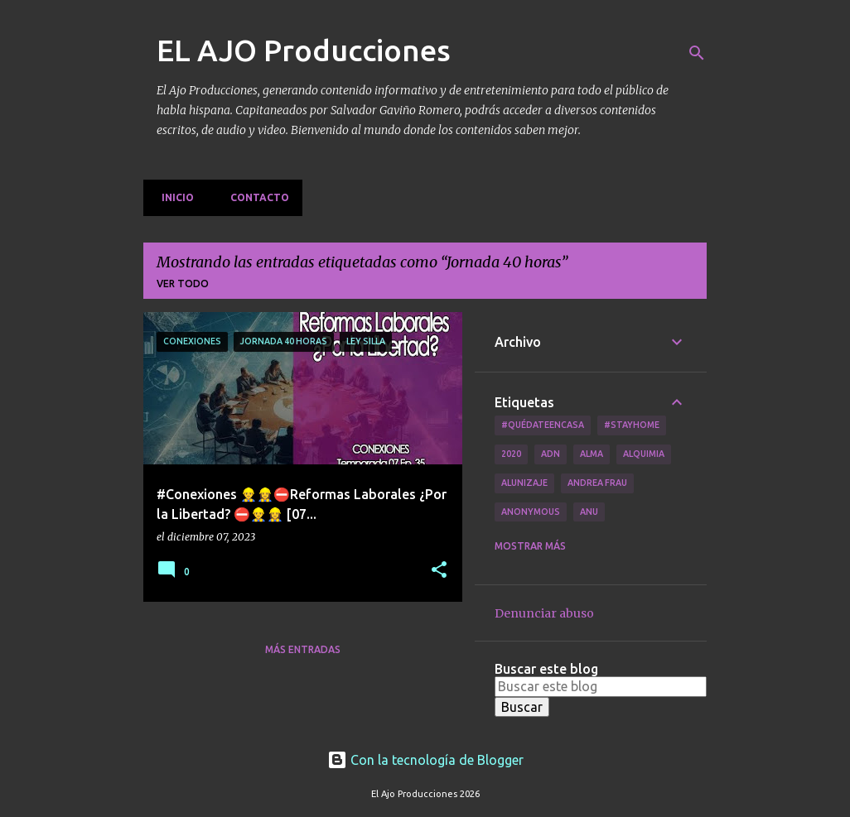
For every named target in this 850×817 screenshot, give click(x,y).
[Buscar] (697, 53)
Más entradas (302, 649)
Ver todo (183, 283)
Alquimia (643, 454)
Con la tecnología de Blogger (425, 759)
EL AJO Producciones (304, 50)
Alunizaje (524, 483)
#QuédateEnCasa (542, 425)
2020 (511, 454)
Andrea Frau (597, 483)
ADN (550, 454)
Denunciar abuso (544, 613)
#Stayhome (631, 425)
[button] (439, 571)
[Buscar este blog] (601, 686)
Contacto (254, 197)
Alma (591, 454)
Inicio (173, 197)
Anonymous (530, 512)
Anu (589, 512)
